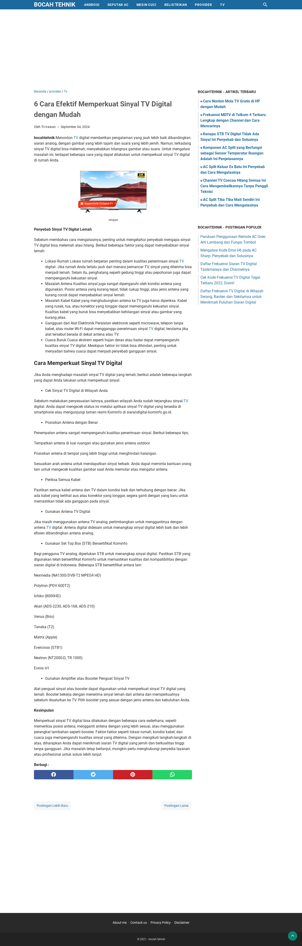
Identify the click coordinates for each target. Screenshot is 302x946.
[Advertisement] (151, 49)
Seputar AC (118, 5)
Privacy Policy (161, 922)
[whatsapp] (172, 774)
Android (91, 5)
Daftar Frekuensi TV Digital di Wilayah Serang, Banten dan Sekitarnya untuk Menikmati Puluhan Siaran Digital (231, 296)
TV (76, 137)
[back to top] (292, 936)
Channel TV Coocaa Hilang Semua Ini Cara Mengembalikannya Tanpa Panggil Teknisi (234, 186)
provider (203, 5)
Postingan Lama (176, 805)
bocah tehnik (54, 4)
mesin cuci (146, 5)
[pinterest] (133, 774)
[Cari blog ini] (265, 5)
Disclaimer (181, 922)
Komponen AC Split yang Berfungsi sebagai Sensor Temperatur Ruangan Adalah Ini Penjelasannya (231, 153)
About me (120, 922)
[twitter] (93, 774)
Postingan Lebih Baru (52, 805)
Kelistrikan (175, 5)
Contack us (138, 922)
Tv (222, 5)
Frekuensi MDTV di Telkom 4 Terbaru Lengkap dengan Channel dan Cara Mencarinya (233, 120)
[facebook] (54, 774)
